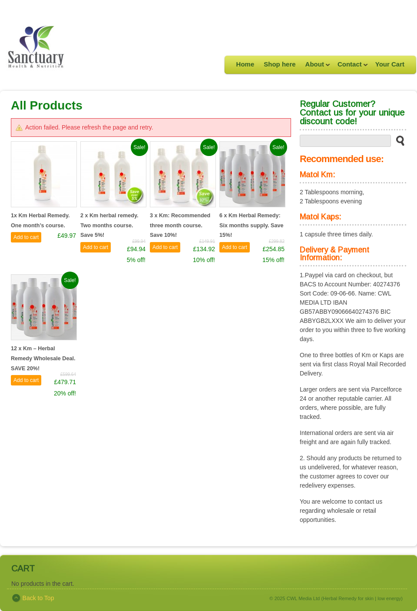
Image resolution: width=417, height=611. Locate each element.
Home (245, 64)
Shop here (279, 64)
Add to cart (26, 237)
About (315, 66)
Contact (350, 66)
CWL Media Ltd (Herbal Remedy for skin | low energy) (345, 598)
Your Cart (389, 64)
